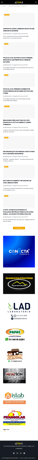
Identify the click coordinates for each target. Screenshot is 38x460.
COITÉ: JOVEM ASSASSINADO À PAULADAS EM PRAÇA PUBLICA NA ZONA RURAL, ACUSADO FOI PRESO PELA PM (18, 212)
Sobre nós (24, 6)
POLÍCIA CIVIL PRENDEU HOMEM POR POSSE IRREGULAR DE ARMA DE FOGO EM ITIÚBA (18, 91)
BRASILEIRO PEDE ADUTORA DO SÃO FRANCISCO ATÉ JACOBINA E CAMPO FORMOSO (17, 122)
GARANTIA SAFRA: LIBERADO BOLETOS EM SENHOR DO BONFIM (18, 30)
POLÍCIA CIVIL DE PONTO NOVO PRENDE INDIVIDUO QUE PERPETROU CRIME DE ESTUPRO (17, 60)
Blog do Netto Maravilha (12, 458)
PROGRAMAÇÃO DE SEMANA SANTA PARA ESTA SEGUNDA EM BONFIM (19, 152)
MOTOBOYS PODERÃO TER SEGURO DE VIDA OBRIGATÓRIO (17, 182)
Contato (4, 6)
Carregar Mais (19, 228)
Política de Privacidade (14, 6)
